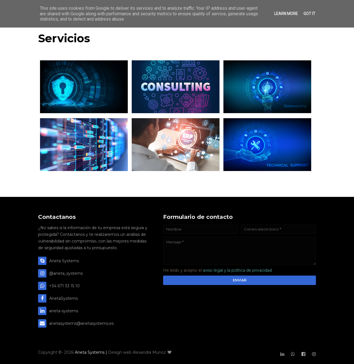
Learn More (286, 13)
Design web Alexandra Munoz (139, 352)
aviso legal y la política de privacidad (237, 270)
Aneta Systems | (91, 352)
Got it (309, 13)
